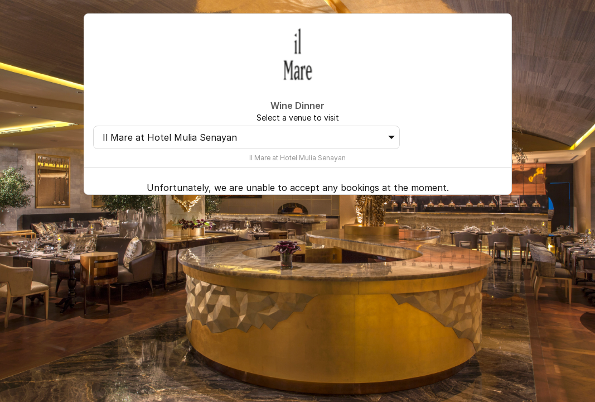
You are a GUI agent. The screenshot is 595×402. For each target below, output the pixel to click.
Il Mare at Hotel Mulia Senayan (249, 137)
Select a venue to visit (298, 117)
